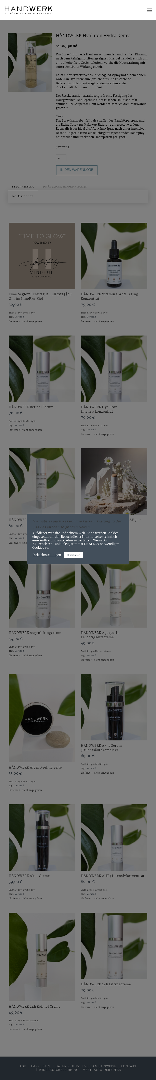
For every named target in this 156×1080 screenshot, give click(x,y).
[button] (149, 10)
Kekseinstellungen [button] (47, 555)
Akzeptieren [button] (73, 555)
